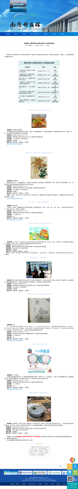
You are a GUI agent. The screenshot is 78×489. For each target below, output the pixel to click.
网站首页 (8, 34)
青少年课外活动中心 (34, 34)
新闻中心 (16, 34)
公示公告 (62, 34)
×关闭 (24, 13)
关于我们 (54, 34)
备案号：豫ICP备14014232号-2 (40, 480)
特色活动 (46, 34)
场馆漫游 (24, 34)
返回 (60, 466)
